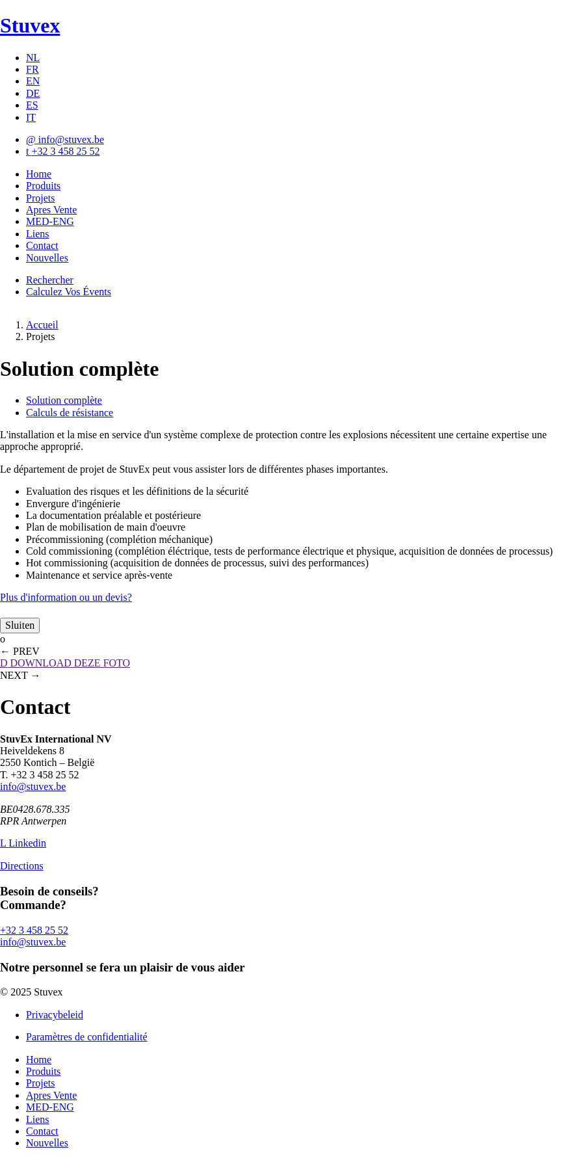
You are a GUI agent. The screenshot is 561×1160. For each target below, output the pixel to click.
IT (31, 117)
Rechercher (49, 279)
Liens (37, 233)
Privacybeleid (54, 1014)
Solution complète (64, 400)
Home (38, 173)
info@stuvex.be (33, 786)
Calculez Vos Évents (68, 291)
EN (33, 80)
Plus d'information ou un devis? (66, 597)
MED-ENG (50, 221)
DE (33, 93)
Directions (22, 865)
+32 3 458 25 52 (34, 930)
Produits (43, 185)
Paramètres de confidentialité (87, 1036)
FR (32, 69)
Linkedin (23, 843)
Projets (40, 198)
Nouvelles (47, 257)
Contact (42, 245)
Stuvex (30, 25)
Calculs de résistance (69, 412)
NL (33, 57)
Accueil (42, 324)
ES (32, 105)
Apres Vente (51, 209)
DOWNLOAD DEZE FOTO (65, 662)
